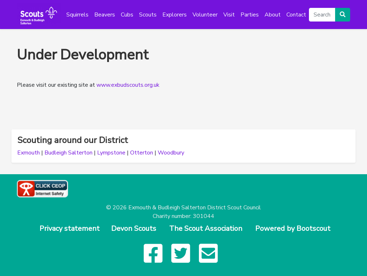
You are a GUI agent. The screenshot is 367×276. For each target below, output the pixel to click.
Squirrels (77, 15)
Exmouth (28, 153)
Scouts (148, 15)
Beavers (104, 15)
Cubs (127, 15)
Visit (229, 15)
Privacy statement (69, 228)
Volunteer (205, 15)
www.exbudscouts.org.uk (127, 85)
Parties (249, 15)
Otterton (141, 153)
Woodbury (171, 153)
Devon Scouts (133, 228)
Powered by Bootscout (292, 228)
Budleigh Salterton (68, 153)
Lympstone (111, 153)
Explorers (174, 15)
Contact (296, 15)
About (272, 15)
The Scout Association (205, 228)
